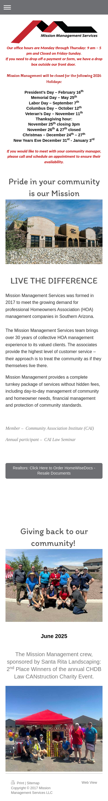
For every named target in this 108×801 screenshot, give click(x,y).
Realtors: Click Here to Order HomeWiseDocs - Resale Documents (54, 470)
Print (18, 783)
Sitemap (33, 783)
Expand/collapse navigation (54, 7)
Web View (89, 783)
